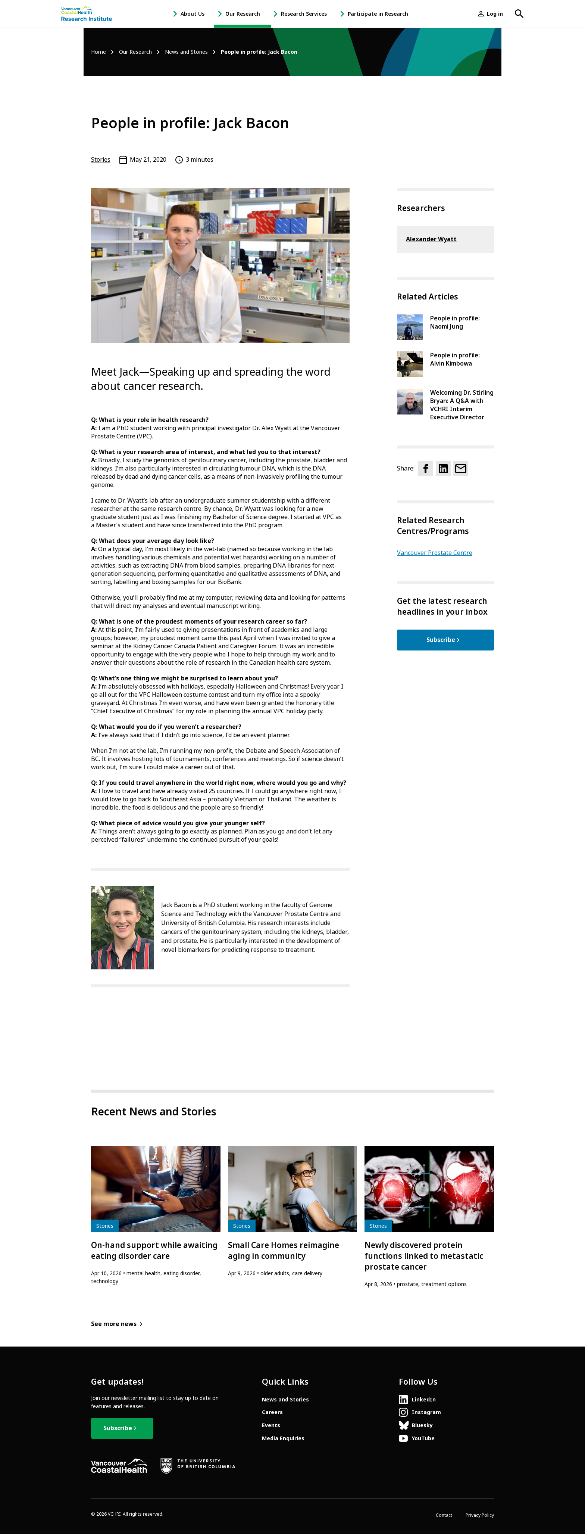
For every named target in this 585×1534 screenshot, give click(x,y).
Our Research (242, 14)
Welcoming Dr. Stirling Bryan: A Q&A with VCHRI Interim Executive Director (462, 405)
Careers (272, 1412)
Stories (100, 159)
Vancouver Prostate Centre (434, 553)
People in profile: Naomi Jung (455, 322)
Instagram (426, 1412)
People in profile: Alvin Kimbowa (455, 359)
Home (98, 52)
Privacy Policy (480, 1515)
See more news (114, 1324)
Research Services (304, 14)
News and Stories (186, 52)
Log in (495, 14)
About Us (192, 14)
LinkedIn (424, 1399)
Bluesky (422, 1425)
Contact (444, 1515)
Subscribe (440, 640)
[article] (155, 1215)
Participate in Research (378, 14)
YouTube (423, 1438)
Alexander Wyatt (431, 239)
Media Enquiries (283, 1438)
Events (271, 1425)
